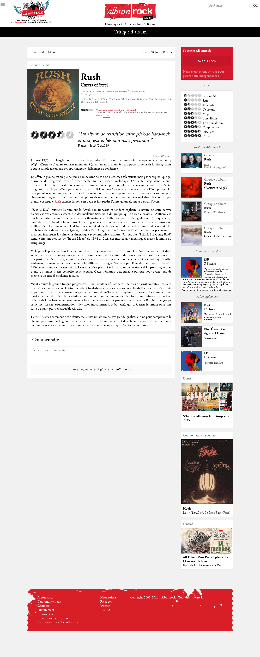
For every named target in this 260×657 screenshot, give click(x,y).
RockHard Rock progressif (215, 166)
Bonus (151, 24)
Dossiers (128, 24)
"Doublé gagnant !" (214, 363)
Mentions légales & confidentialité (60, 622)
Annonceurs (45, 614)
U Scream (210, 264)
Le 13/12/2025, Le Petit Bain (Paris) (206, 513)
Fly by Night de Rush (155, 52)
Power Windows (214, 212)
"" (207, 282)
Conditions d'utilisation (53, 618)
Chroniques (112, 24)
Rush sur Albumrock (207, 147)
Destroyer (210, 309)
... (184, 424)
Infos (140, 24)
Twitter (105, 606)
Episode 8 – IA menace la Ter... (203, 565)
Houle (187, 509)
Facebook (106, 602)
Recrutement (46, 610)
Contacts (43, 606)
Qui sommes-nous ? (50, 602)
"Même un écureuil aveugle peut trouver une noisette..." (218, 317)
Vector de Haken (44, 52)
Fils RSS (105, 610)
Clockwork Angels (215, 188)
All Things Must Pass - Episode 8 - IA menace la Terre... (205, 559)
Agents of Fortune (215, 333)
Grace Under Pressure (218, 236)
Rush (91, 77)
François (83, 146)
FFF (206, 260)
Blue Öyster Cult (215, 329)
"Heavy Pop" (210, 338)
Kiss (207, 305)
